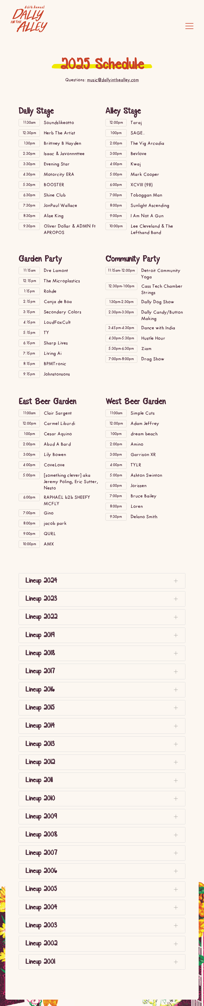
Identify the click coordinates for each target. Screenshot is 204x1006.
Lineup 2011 (103, 780)
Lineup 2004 (103, 907)
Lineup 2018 (103, 653)
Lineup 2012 (103, 762)
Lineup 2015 (103, 708)
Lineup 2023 (103, 599)
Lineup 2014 (103, 726)
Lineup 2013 (103, 744)
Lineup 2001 (103, 962)
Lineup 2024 (103, 581)
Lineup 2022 (103, 617)
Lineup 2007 (103, 853)
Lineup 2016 (103, 690)
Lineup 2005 (103, 889)
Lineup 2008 (103, 835)
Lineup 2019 (103, 635)
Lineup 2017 (103, 671)
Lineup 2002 (103, 944)
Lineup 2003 (103, 926)
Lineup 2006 (103, 871)
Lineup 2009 (103, 817)
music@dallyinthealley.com (113, 80)
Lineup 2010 (103, 799)
